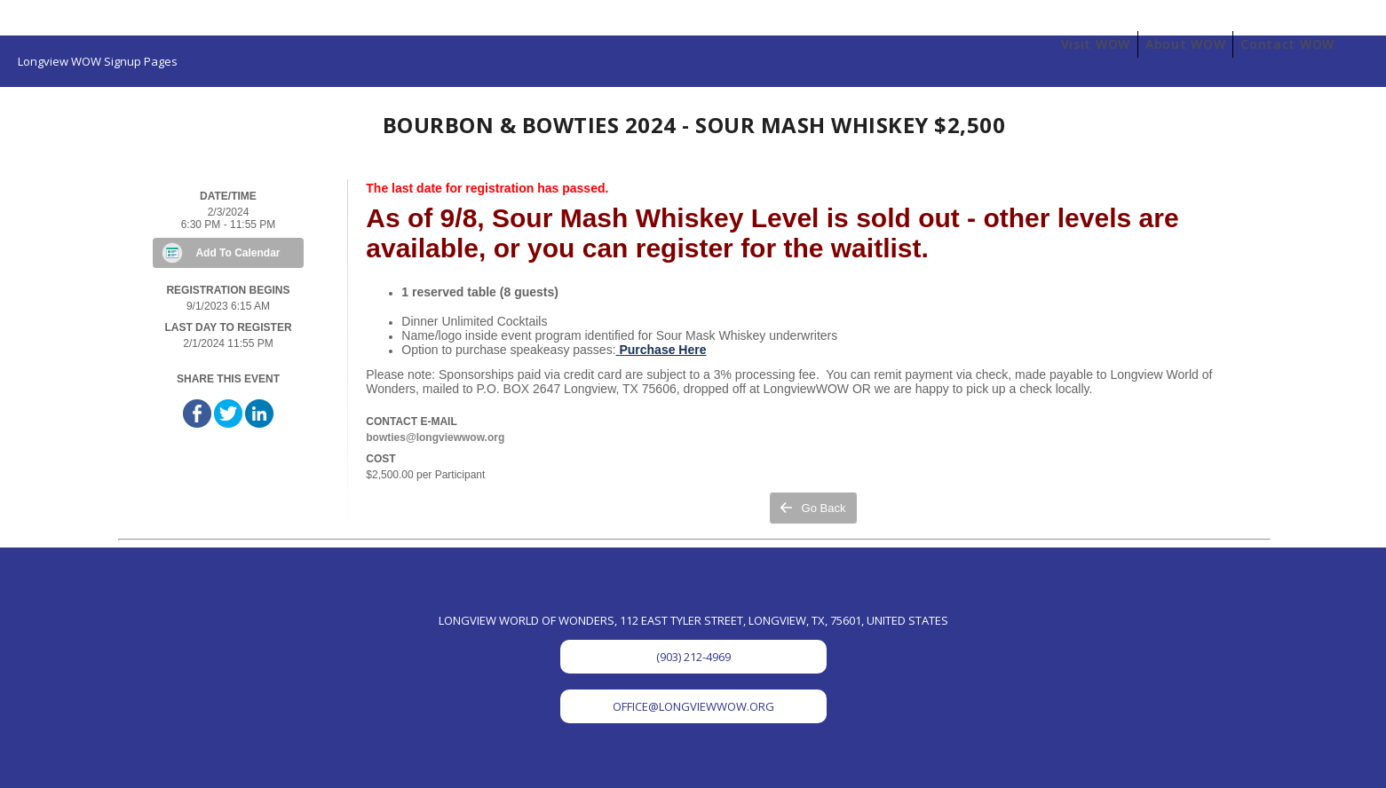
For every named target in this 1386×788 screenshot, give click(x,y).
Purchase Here (662, 350)
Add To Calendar (237, 253)
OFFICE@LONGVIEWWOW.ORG (693, 706)
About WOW (1185, 43)
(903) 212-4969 (693, 657)
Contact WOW (1287, 43)
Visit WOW (1095, 43)
